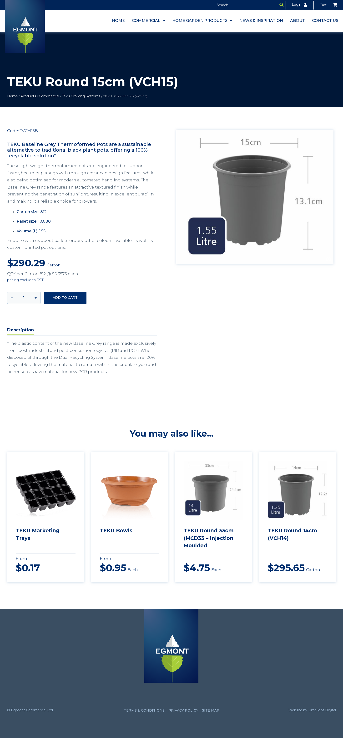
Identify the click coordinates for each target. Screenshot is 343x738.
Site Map (210, 710)
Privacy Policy (183, 710)
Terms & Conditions (144, 710)
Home (12, 96)
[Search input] (246, 4)
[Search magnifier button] (281, 5)
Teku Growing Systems (81, 96)
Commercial (49, 96)
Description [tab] (20, 330)
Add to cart (65, 297)
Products (28, 96)
